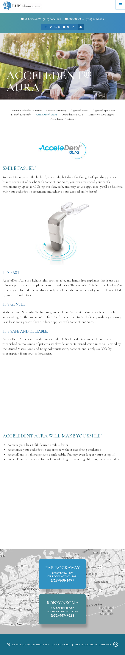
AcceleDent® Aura (46, 114)
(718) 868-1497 (52, 19)
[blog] (72, 27)
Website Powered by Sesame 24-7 (28, 644)
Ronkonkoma (74, 19)
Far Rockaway (31, 19)
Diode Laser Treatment (62, 118)
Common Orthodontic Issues (26, 110)
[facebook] (45, 27)
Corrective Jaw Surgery (101, 114)
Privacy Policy (62, 644)
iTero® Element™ (21, 114)
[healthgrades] (68, 27)
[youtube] (64, 27)
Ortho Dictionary (56, 110)
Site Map (106, 644)
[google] (55, 27)
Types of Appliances (104, 110)
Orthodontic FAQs (72, 114)
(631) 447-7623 (95, 19)
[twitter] (50, 27)
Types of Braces (80, 110)
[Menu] (120, 4)
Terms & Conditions (86, 644)
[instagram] (59, 27)
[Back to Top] (115, 645)
